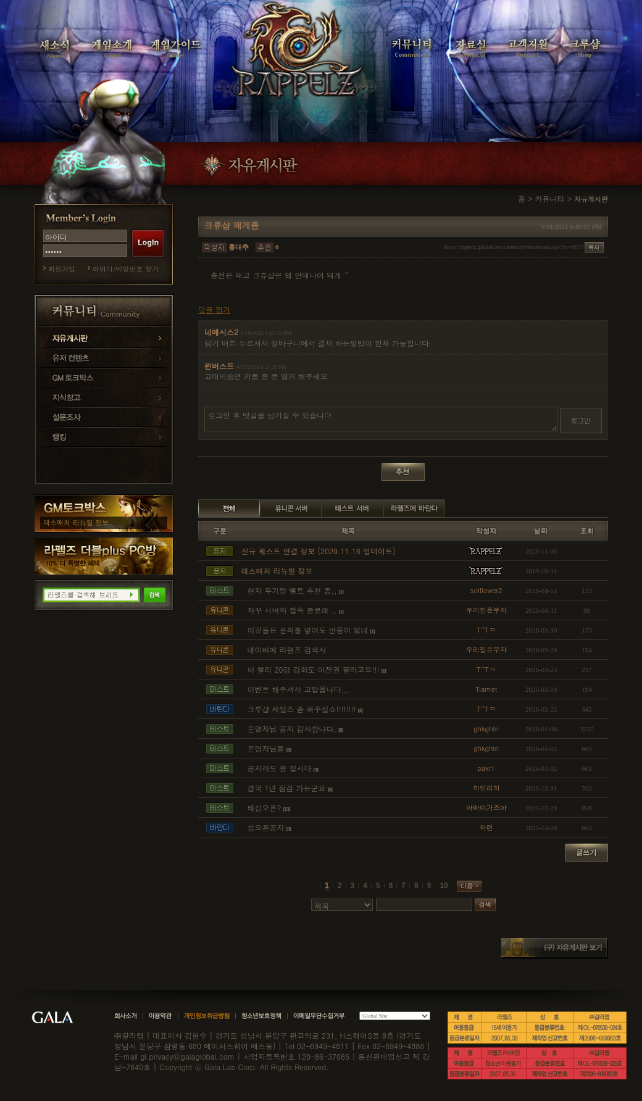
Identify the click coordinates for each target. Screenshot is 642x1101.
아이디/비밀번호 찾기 (126, 268)
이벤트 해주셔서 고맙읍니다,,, (298, 689)
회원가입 (61, 268)
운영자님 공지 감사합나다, (291, 728)
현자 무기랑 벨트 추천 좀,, (291, 590)
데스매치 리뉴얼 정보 (76, 522)
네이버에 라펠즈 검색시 (286, 649)
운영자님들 (265, 748)
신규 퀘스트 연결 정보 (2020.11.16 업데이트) (318, 551)
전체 (229, 508)
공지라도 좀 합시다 (279, 768)
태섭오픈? (264, 807)
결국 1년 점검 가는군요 (286, 788)
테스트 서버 (352, 508)
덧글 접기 (214, 310)
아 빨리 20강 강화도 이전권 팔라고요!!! (313, 669)
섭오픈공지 (265, 827)
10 (444, 885)
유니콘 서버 (291, 508)
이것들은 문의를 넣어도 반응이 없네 (307, 630)
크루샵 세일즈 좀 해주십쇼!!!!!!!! (301, 709)
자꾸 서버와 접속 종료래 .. (291, 610)
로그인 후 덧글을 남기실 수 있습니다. (380, 419)
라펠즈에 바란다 (414, 508)
